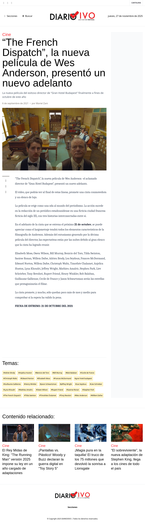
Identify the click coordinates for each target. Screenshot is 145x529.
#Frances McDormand (62, 378)
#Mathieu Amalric (25, 390)
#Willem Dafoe (96, 395)
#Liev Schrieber (96, 384)
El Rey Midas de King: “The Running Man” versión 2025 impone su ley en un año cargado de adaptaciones (17, 461)
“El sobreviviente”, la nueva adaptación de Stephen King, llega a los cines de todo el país (127, 459)
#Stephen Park (88, 390)
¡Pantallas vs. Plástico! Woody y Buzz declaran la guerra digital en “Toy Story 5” (52, 459)
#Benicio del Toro (42, 373)
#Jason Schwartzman (48, 384)
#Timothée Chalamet (47, 395)
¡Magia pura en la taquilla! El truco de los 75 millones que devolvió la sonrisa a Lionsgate (90, 459)
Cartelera (136, 3)
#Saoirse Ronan (72, 390)
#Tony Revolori (65, 395)
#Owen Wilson (42, 390)
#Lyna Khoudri (9, 390)
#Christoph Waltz (10, 378)
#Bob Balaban (71, 373)
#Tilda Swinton (30, 395)
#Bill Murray (57, 373)
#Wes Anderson (81, 395)
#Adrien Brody (9, 373)
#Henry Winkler (30, 384)
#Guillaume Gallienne (12, 384)
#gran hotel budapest (83, 378)
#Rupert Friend (57, 390)
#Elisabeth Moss (43, 378)
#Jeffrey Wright (66, 384)
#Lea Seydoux (80, 384)
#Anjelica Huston (25, 373)
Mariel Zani (42, 103)
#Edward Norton (27, 378)
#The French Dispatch (12, 395)
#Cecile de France (87, 373)
